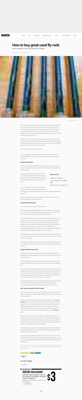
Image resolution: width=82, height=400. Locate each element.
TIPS (29, 35)
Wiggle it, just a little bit (56, 178)
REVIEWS (36, 35)
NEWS (23, 35)
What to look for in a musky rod (58, 185)
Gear (32, 352)
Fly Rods (38, 352)
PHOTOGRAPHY (66, 35)
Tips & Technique (25, 352)
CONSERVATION (47, 35)
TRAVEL (56, 35)
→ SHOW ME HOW (27, 383)
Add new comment (26, 361)
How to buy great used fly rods (35, 45)
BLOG (75, 35)
